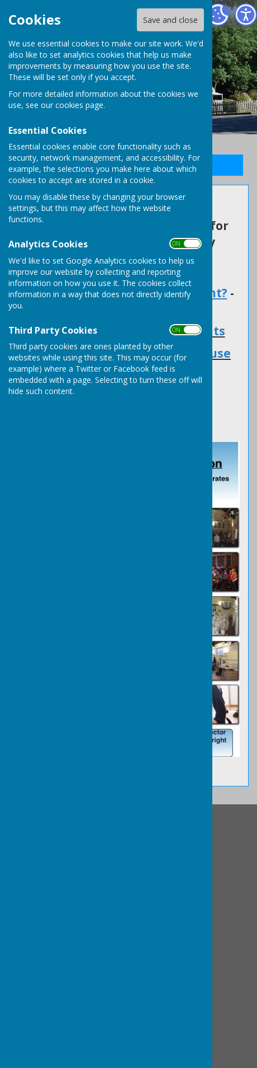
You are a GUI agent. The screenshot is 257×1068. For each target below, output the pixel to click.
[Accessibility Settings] (246, 14)
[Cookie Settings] (218, 14)
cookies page (79, 105)
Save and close (170, 20)
